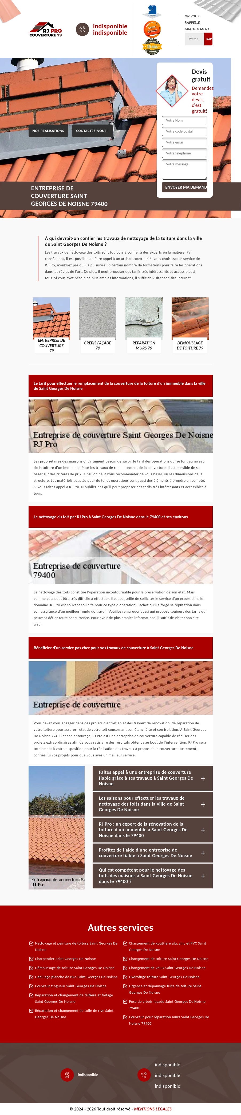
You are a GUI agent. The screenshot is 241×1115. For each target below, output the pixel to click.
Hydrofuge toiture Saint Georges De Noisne (164, 977)
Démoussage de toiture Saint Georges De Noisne (74, 968)
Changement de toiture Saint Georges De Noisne (168, 959)
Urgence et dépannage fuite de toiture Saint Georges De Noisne (165, 989)
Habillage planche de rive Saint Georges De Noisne (76, 977)
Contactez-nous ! (92, 131)
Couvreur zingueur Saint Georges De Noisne (71, 986)
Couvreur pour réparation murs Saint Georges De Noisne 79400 (169, 1020)
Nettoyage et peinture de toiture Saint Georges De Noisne (76, 946)
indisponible (110, 26)
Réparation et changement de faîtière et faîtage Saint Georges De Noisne (74, 998)
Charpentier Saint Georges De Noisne (65, 959)
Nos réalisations (48, 131)
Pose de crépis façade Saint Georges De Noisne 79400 (167, 1004)
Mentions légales (153, 1109)
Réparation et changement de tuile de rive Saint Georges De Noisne (74, 1013)
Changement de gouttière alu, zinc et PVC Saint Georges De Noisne (167, 946)
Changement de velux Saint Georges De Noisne (167, 968)
